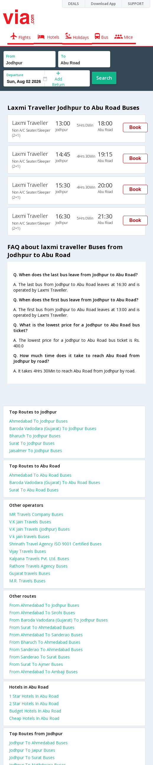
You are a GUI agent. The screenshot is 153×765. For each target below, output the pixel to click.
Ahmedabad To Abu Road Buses (40, 475)
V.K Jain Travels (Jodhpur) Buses (39, 529)
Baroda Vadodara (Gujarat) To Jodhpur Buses (52, 428)
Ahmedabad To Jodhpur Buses (38, 421)
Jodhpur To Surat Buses (32, 757)
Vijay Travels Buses (27, 551)
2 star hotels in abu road (33, 703)
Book (135, 127)
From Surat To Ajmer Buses (36, 664)
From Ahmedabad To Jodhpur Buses (44, 605)
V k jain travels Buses (29, 536)
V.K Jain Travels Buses (30, 521)
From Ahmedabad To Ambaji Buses (43, 671)
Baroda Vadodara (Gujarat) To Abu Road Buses (54, 482)
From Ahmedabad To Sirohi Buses (42, 612)
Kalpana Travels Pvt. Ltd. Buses (39, 558)
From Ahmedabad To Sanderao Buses (46, 635)
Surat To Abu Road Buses (33, 490)
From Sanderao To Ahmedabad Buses (46, 649)
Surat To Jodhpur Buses (32, 443)
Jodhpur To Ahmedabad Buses (38, 743)
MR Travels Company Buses (36, 514)
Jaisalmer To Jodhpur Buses (35, 450)
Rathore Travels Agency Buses (38, 566)
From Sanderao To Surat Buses (39, 657)
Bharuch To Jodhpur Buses (35, 436)
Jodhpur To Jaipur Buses (32, 750)
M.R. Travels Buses (27, 580)
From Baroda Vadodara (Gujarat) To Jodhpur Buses (58, 620)
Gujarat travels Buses (29, 573)
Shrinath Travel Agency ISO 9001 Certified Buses (55, 544)
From (10, 56)
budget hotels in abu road (35, 711)
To (63, 56)
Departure (14, 75)
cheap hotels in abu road (34, 718)
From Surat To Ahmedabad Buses (41, 627)
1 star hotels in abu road (33, 696)
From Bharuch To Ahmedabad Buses (44, 642)
